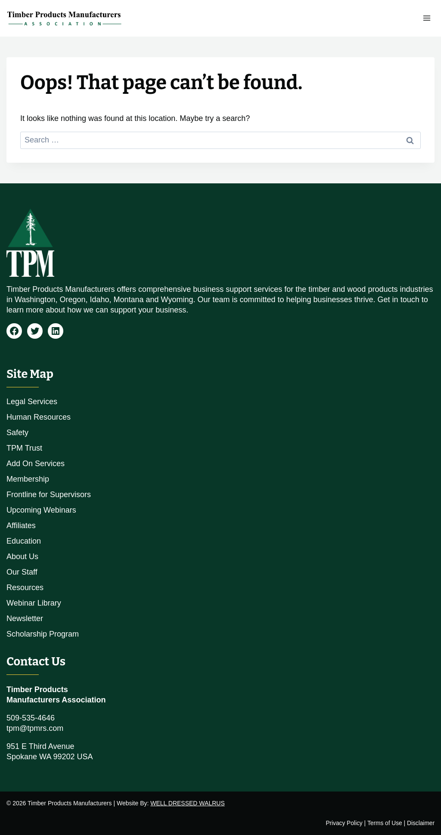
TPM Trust (24, 448)
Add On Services (35, 463)
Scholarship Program (42, 634)
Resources (24, 587)
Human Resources (38, 417)
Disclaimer (421, 823)
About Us (22, 556)
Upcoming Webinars (41, 510)
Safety (17, 432)
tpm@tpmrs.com (34, 728)
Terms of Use (384, 823)
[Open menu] (427, 18)
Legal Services (31, 401)
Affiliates (21, 525)
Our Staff (21, 572)
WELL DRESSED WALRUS (187, 803)
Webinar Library (33, 603)
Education (23, 541)
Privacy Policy (342, 823)
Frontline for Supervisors (48, 494)
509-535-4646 (30, 718)
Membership (27, 479)
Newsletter (24, 618)
